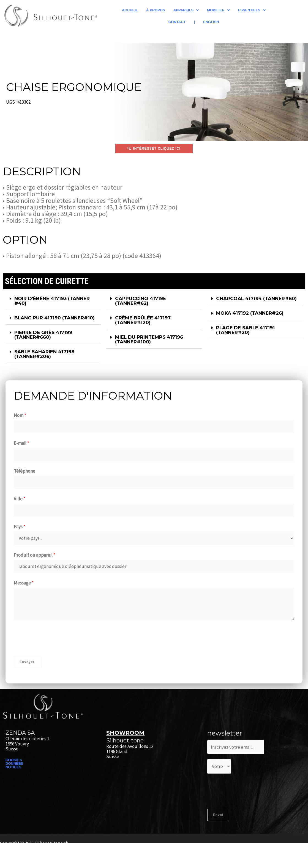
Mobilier (218, 10)
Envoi (218, 815)
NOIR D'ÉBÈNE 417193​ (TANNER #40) (52, 301)
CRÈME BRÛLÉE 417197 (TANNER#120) (143, 320)
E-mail (21, 443)
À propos (155, 10)
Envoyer (27, 662)
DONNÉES (14, 763)
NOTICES (13, 767)
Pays (19, 527)
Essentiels (252, 10)
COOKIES (14, 760)
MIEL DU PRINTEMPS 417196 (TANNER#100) (149, 339)
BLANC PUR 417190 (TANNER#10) (54, 317)
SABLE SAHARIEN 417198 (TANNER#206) (44, 354)
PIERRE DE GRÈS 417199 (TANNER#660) (43, 335)
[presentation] (55, 637)
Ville (19, 499)
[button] (186, 10)
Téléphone (24, 471)
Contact (177, 22)
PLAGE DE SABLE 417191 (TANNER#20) (245, 330)
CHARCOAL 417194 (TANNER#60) (256, 298)
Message (24, 583)
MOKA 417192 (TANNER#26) (250, 313)
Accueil (130, 10)
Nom (20, 415)
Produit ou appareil (34, 555)
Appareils (186, 10)
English (211, 22)
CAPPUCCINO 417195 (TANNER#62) (140, 301)
